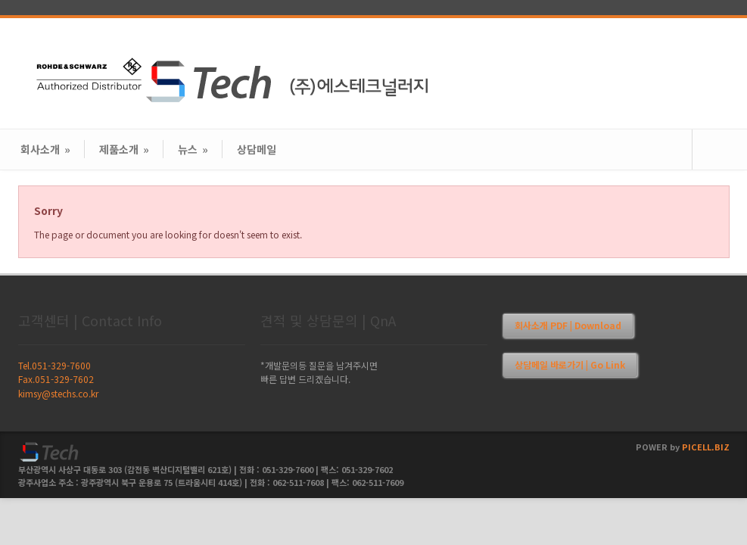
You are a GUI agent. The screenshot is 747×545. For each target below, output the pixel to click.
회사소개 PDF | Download (568, 325)
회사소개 (45, 149)
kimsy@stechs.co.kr (58, 393)
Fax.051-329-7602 (56, 378)
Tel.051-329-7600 (54, 365)
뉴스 (193, 149)
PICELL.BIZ (706, 447)
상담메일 (256, 149)
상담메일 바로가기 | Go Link (570, 364)
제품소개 (124, 149)
